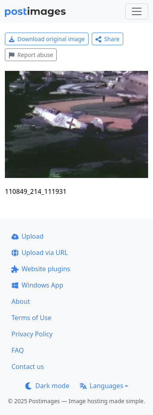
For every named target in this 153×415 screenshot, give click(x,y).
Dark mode (47, 385)
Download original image (47, 39)
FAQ (17, 350)
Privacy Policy (32, 333)
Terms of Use (31, 317)
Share (107, 39)
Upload (27, 236)
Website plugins (40, 268)
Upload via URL (39, 252)
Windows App (37, 285)
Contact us (27, 366)
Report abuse (31, 55)
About (20, 301)
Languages (101, 385)
